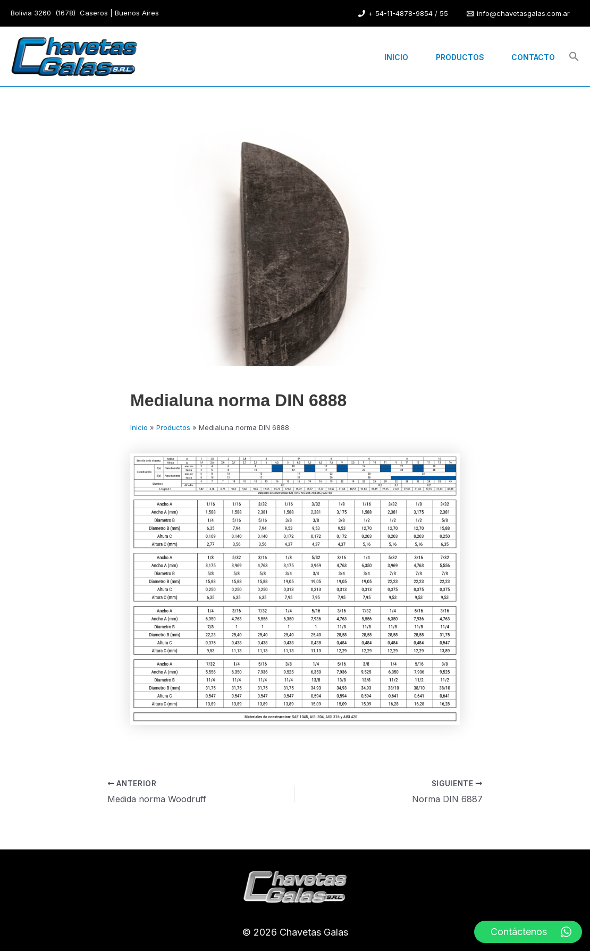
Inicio (385, 56)
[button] (574, 57)
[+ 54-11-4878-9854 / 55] (403, 13)
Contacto (531, 56)
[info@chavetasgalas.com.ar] (518, 13)
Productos (453, 56)
